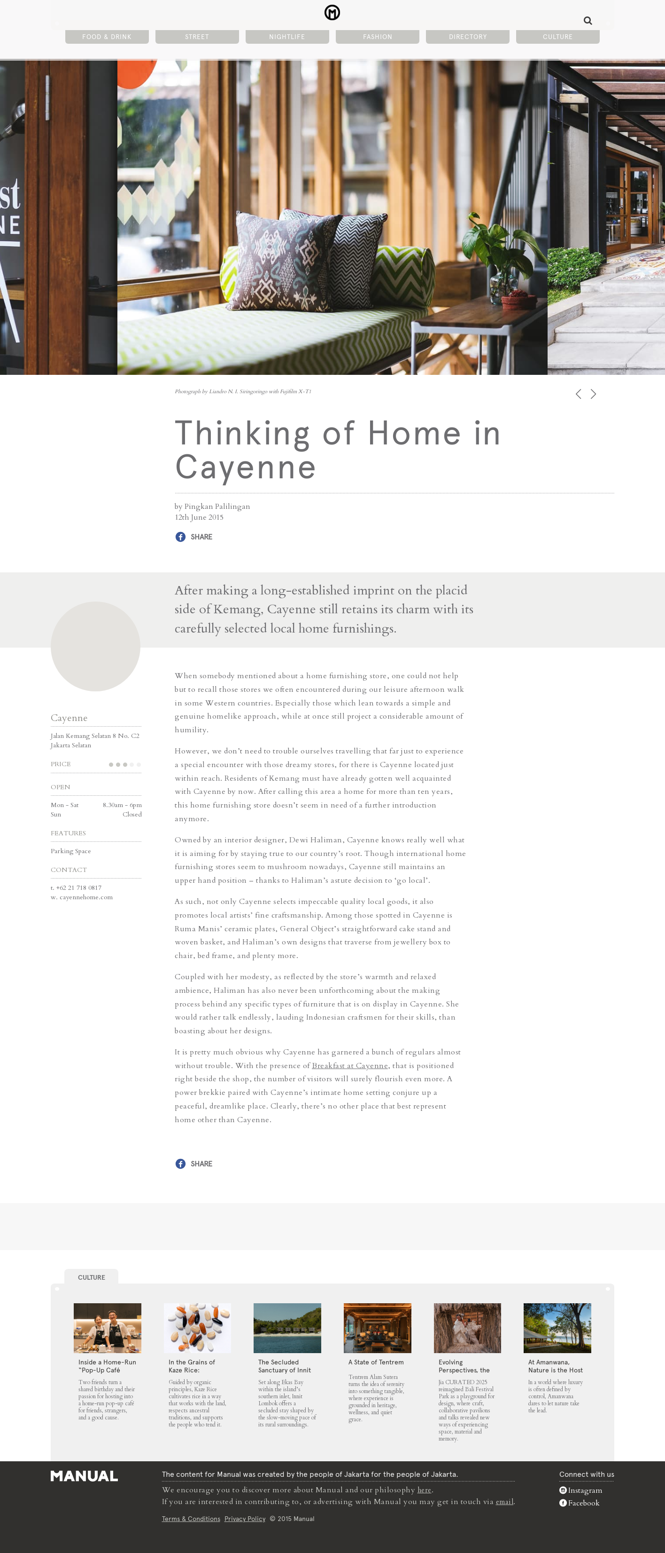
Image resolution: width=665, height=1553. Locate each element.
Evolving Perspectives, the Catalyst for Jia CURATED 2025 (464, 1373)
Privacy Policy (243, 1517)
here (424, 1489)
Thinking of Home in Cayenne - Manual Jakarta (332, 15)
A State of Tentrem (376, 1361)
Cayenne (69, 717)
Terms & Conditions (190, 1517)
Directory (468, 38)
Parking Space (71, 850)
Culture (558, 38)
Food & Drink (106, 38)
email (505, 1501)
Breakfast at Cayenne (350, 1065)
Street (197, 38)
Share (201, 536)
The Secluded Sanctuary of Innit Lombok (284, 1369)
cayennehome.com (86, 896)
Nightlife (287, 38)
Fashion (378, 38)
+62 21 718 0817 (78, 886)
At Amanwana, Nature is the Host (555, 1365)
